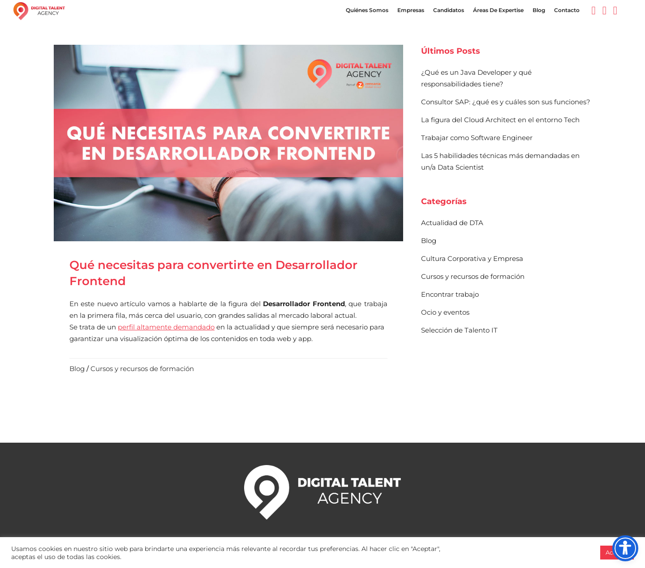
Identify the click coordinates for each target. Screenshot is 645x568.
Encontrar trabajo (450, 294)
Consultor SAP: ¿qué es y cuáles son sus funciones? (505, 102)
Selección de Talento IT (459, 330)
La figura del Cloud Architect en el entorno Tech (500, 119)
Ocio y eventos (445, 312)
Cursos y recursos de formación (142, 368)
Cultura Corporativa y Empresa (472, 258)
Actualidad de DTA (452, 222)
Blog (77, 368)
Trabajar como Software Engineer (477, 137)
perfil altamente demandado (166, 327)
